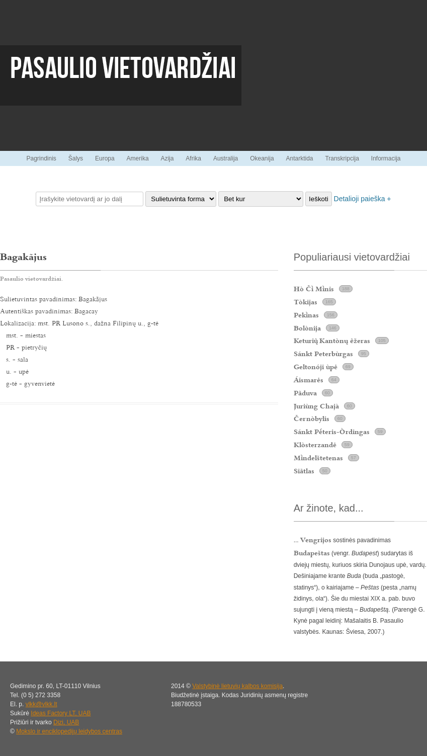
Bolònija (307, 327)
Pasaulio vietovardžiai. (31, 279)
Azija (167, 158)
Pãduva (305, 392)
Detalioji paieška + (362, 199)
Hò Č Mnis (314, 288)
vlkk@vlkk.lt (41, 704)
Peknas (306, 314)
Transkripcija (342, 158)
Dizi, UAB (66, 722)
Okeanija (262, 158)
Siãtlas (304, 470)
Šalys (75, 158)
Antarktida (299, 158)
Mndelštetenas (318, 457)
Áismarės (308, 379)
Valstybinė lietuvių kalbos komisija (237, 686)
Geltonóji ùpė (315, 366)
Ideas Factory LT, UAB (61, 713)
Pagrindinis (41, 158)
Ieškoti (318, 199)
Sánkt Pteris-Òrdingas (332, 431)
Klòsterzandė (315, 444)
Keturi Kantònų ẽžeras (332, 340)
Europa (105, 158)
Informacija (386, 158)
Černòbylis (311, 418)
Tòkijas (305, 301)
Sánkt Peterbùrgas (323, 353)
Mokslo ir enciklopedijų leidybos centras (69, 731)
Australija (225, 158)
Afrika (193, 158)
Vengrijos (315, 539)
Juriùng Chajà (316, 405)
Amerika (138, 158)
